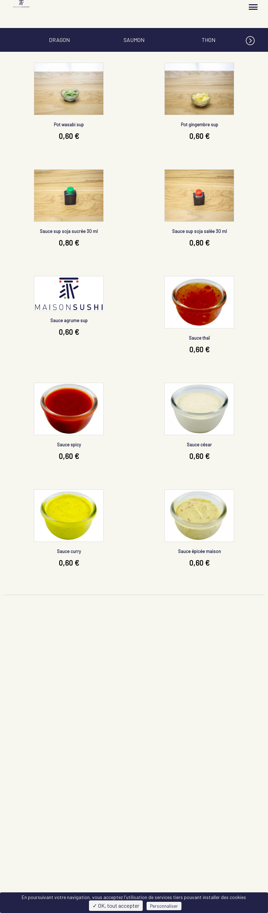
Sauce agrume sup (69, 320)
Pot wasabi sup (69, 124)
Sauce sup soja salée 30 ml (199, 231)
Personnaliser (164, 906)
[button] (257, 39)
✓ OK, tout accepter (115, 905)
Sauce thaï (199, 338)
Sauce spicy (69, 444)
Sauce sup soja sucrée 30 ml (69, 231)
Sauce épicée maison (199, 551)
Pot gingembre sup (199, 124)
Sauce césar (199, 444)
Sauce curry (69, 551)
